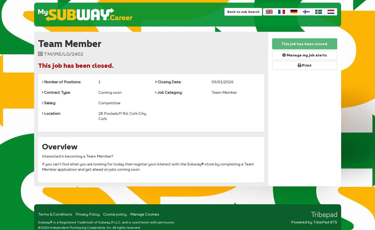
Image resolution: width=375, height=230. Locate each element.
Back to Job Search (243, 12)
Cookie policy (115, 214)
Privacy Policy (88, 214)
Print (304, 65)
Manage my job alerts (304, 55)
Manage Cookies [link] (144, 214)
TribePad (324, 215)
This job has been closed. (304, 43)
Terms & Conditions (55, 214)
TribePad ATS (325, 222)
